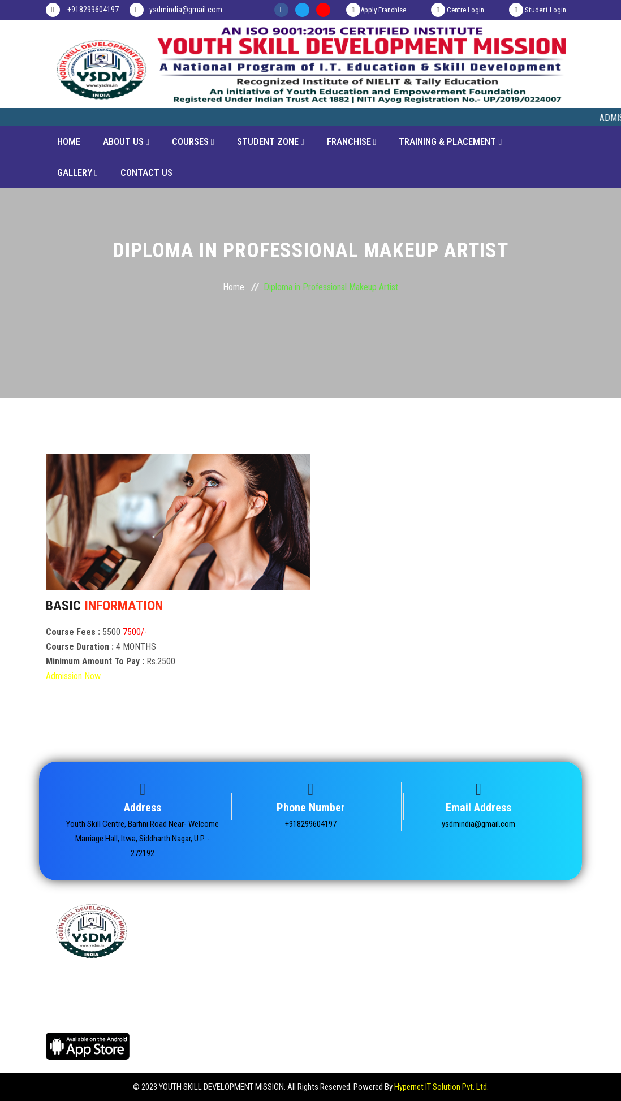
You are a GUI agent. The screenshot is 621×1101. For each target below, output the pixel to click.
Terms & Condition (260, 1014)
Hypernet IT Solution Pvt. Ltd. (441, 1087)
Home (68, 141)
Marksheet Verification (267, 976)
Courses (193, 141)
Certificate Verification (266, 956)
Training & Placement (450, 141)
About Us (126, 141)
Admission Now (73, 676)
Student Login (537, 9)
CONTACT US (146, 172)
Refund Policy (253, 1033)
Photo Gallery (433, 976)
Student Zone (270, 141)
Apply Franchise (376, 9)
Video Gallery (433, 995)
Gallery (77, 172)
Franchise (352, 141)
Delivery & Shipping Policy (454, 1033)
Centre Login (457, 9)
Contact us (429, 1014)
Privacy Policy (253, 995)
